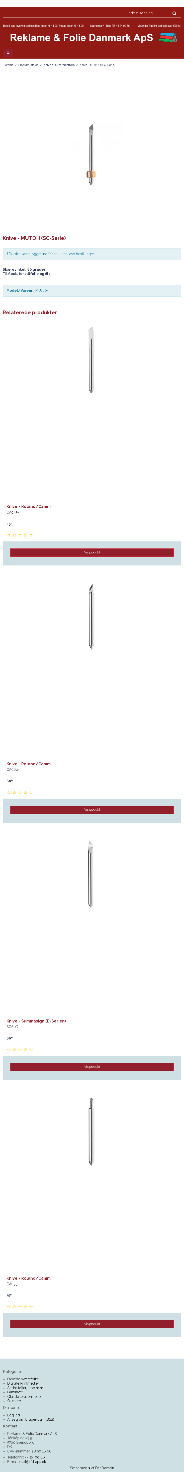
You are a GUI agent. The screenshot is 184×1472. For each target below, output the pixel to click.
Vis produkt (92, 552)
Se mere (14, 1401)
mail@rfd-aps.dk (32, 1462)
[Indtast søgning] (151, 13)
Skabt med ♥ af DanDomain (92, 1468)
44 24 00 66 (35, 1457)
